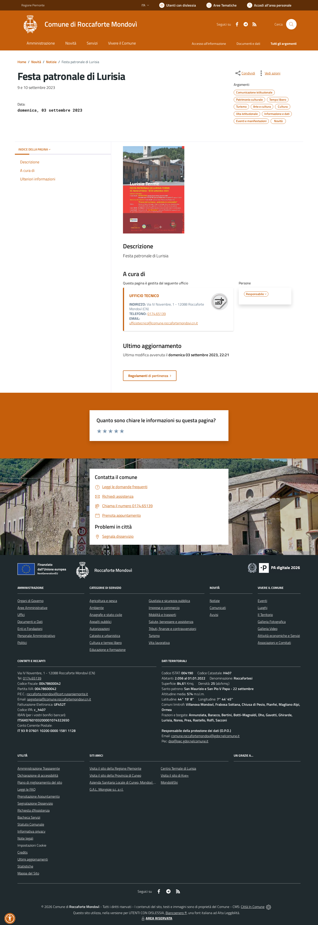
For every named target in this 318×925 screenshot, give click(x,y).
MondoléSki (169, 782)
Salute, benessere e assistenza (171, 621)
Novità (36, 61)
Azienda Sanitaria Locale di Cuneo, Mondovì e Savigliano (130, 782)
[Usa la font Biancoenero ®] (177, 5)
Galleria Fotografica (272, 621)
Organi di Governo (30, 600)
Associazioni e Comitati (274, 642)
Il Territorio (265, 614)
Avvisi (214, 614)
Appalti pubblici (100, 621)
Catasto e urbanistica (105, 635)
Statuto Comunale (30, 824)
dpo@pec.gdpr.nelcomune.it (188, 741)
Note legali (25, 838)
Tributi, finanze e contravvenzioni (172, 628)
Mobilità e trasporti (162, 614)
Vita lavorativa (159, 642)
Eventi (262, 600)
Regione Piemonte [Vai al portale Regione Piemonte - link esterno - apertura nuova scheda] (33, 5)
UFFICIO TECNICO (144, 296)
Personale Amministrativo (36, 635)
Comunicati (218, 607)
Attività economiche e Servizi (279, 635)
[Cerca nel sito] (291, 24)
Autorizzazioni (100, 628)
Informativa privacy (31, 831)
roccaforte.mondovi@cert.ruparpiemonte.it (57, 694)
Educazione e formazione (108, 649)
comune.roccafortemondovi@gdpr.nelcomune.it (205, 735)
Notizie (51, 61)
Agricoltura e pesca (103, 600)
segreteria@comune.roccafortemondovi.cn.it (59, 699)
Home (21, 61)
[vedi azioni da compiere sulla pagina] (269, 73)
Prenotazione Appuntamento (38, 796)
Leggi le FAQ (26, 789)
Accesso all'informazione (209, 43)
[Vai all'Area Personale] (269, 5)
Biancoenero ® (176, 912)
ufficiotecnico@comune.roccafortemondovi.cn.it (163, 323)
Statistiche (25, 866)
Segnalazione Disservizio (35, 803)
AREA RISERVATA (156, 918)
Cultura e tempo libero (106, 642)
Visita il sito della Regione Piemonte (115, 768)
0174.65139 (156, 313)
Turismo (154, 635)
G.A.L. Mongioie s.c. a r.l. (106, 789)
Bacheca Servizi (28, 817)
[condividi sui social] (245, 73)
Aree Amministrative (32, 607)
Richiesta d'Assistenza (33, 810)
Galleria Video (267, 628)
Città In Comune (252, 906)
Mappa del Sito (28, 873)
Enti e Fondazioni (29, 628)
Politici (22, 642)
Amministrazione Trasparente (38, 768)
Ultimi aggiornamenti (32, 859)
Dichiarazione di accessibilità (37, 775)
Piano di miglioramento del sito (39, 782)
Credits (22, 852)
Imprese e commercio (164, 607)
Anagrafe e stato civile (106, 614)
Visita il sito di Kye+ (175, 775)
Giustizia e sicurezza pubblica (169, 600)
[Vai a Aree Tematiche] (221, 5)
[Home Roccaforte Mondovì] (79, 24)
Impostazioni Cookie (31, 845)
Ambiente (97, 607)
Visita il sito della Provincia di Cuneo (115, 775)
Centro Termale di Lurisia (178, 768)
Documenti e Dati (30, 621)
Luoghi (262, 607)
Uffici (21, 614)
